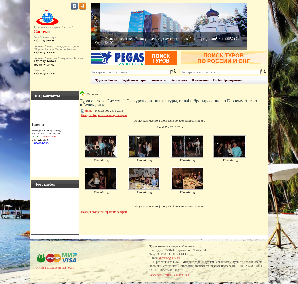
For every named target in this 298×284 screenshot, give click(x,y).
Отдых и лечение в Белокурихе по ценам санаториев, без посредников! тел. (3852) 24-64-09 (173, 41)
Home (88, 110)
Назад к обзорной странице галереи (104, 115)
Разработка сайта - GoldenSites (169, 275)
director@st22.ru (169, 258)
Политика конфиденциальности (53, 267)
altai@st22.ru (48, 136)
